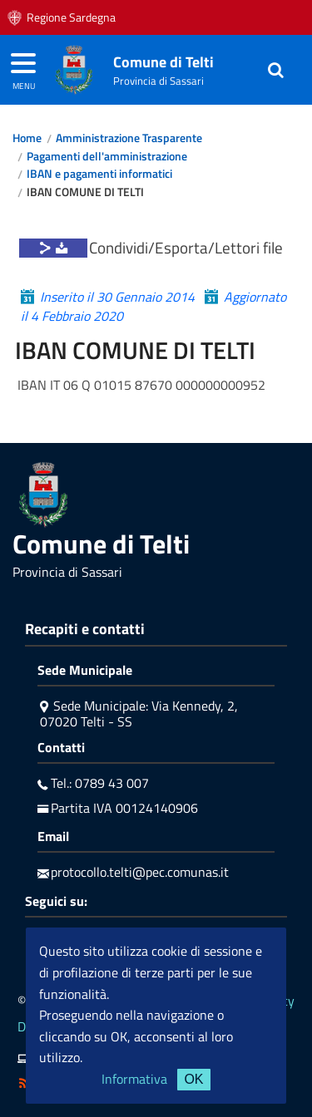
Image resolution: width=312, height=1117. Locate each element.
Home (27, 138)
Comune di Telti (163, 62)
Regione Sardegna (71, 17)
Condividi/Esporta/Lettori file (186, 247)
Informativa (134, 1079)
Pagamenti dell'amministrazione (107, 156)
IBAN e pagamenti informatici (99, 174)
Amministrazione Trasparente (129, 138)
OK (193, 1079)
